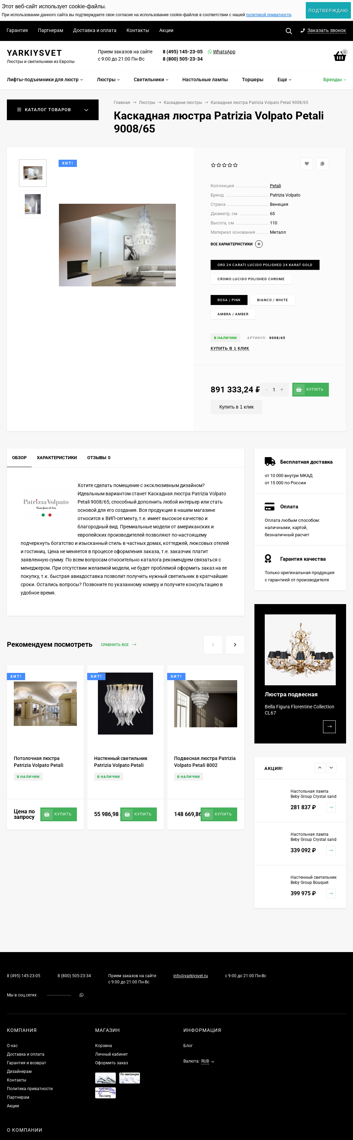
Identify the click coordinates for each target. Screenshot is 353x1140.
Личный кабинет (111, 1054)
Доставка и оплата (95, 30)
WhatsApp (215, 51)
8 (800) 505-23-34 (183, 59)
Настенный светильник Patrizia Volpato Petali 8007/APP (121, 765)
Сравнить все (118, 645)
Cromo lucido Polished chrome (251, 279)
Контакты (138, 30)
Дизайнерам (19, 1071)
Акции (166, 30)
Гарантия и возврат (26, 1062)
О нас (12, 1045)
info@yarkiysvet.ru (190, 975)
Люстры (147, 102)
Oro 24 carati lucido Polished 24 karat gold (265, 265)
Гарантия (17, 30)
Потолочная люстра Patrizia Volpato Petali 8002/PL (38, 765)
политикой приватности (268, 14)
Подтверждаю (328, 10)
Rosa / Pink (229, 300)
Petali (275, 185)
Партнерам (50, 30)
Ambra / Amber (233, 314)
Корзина (103, 1045)
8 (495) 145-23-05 (183, 51)
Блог (188, 1045)
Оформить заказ (111, 1062)
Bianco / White (272, 300)
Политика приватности (30, 1088)
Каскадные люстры (183, 102)
